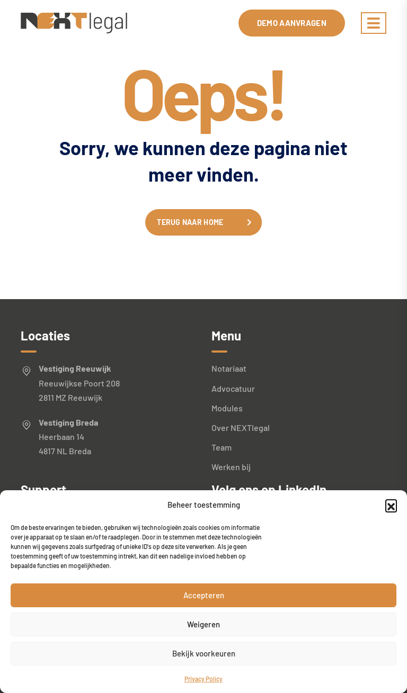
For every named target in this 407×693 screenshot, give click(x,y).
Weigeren (203, 624)
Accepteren (203, 595)
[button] (391, 505)
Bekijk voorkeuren (203, 653)
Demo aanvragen (291, 23)
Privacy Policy (203, 678)
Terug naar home (190, 222)
